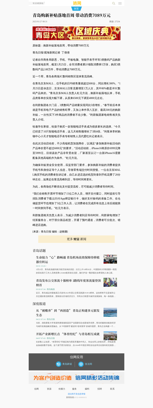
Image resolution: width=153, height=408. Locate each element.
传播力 (61, 389)
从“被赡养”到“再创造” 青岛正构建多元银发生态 (68, 312)
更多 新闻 (76, 239)
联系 (112, 389)
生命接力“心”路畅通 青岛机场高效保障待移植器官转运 (68, 259)
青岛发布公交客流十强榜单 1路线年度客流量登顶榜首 (68, 282)
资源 (49, 389)
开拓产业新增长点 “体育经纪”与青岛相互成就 (68, 334)
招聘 (99, 389)
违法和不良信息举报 (76, 394)
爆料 (87, 389)
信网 (36, 389)
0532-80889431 (81, 397)
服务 (74, 389)
